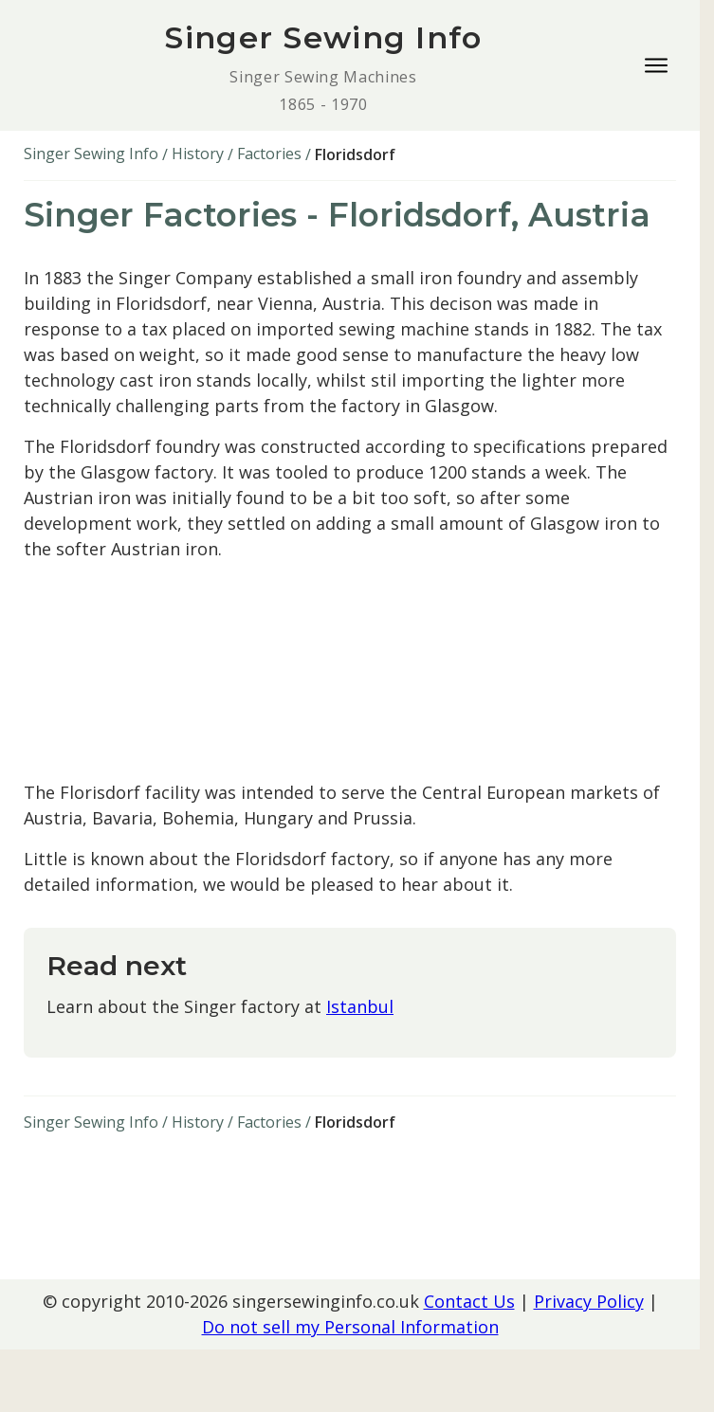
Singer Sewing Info (91, 153)
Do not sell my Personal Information (350, 1326)
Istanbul (360, 1006)
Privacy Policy (589, 1301)
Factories (269, 153)
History (198, 153)
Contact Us (469, 1301)
